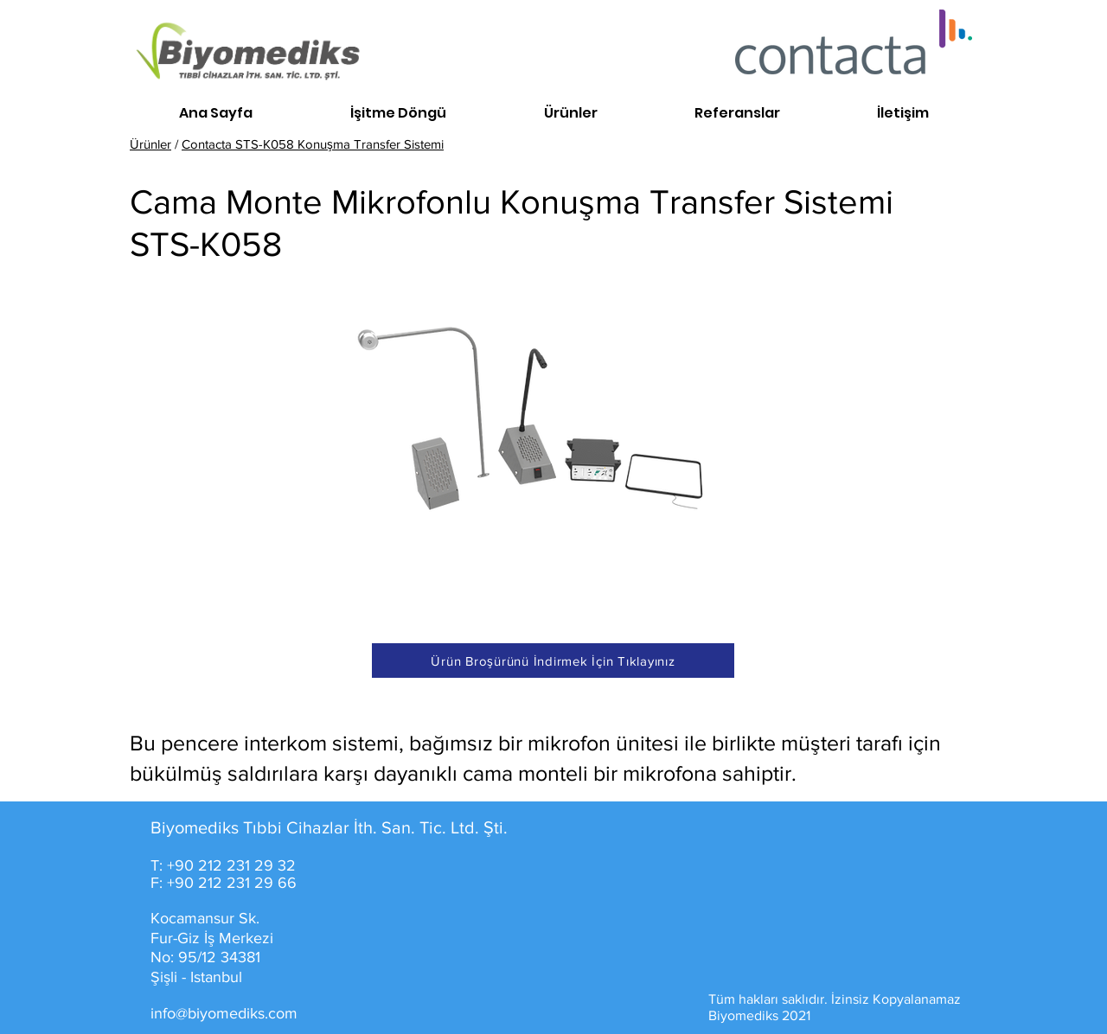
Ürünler (150, 144)
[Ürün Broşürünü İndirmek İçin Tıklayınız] (553, 660)
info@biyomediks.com (224, 1013)
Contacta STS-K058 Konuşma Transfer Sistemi (313, 144)
